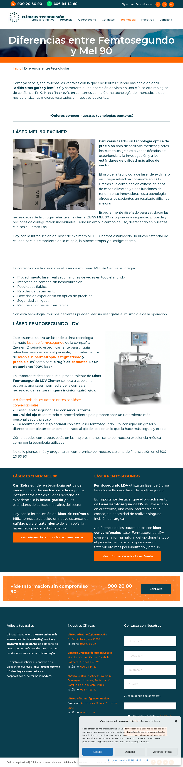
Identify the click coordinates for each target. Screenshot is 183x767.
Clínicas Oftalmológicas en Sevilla (90, 652)
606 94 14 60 (88, 666)
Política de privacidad (18, 762)
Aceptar (97, 751)
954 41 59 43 (88, 689)
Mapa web (57, 762)
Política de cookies (117, 760)
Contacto (156, 589)
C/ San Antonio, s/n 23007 (84, 639)
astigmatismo (69, 357)
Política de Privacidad (139, 760)
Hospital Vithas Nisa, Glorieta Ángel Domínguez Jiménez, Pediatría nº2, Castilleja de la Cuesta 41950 (90, 680)
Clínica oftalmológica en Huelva (88, 698)
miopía (23, 357)
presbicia (21, 362)
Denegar (130, 751)
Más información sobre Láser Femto (128, 556)
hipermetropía (43, 357)
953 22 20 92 (88, 643)
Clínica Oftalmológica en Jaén (87, 634)
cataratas (79, 362)
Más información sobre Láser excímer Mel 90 (52, 537)
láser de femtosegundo (45, 343)
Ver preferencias (162, 751)
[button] (176, 721)
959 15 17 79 (87, 712)
